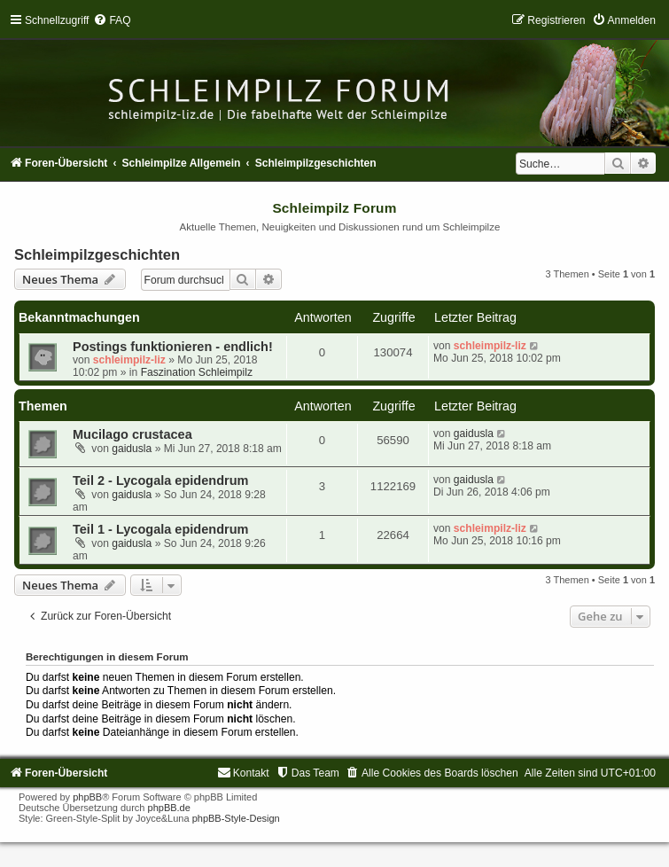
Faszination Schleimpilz (197, 372)
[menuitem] (111, 20)
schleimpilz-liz (129, 360)
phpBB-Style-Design (236, 818)
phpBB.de (169, 807)
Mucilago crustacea (132, 434)
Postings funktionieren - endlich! (173, 347)
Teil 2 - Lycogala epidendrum (160, 480)
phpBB (87, 797)
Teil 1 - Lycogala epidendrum (160, 529)
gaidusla (132, 448)
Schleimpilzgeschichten (97, 254)
